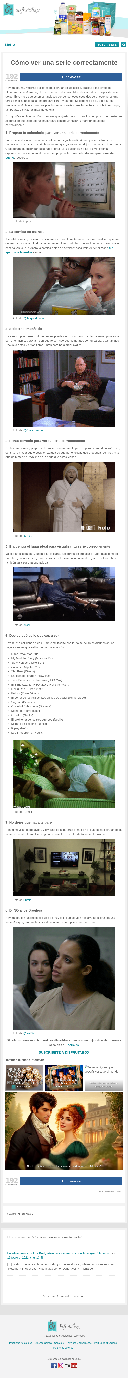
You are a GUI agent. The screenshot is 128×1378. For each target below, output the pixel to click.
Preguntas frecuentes (20, 1342)
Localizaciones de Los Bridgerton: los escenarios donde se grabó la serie (58, 1253)
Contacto (59, 1342)
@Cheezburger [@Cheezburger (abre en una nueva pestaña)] (33, 430)
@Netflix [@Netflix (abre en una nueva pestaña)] (28, 1033)
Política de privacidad (105, 1342)
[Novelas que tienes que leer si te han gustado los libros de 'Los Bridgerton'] (64, 1131)
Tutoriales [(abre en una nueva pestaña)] (72, 1045)
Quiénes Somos (43, 1342)
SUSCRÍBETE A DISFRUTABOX (64, 1052)
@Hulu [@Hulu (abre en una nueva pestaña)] (27, 535)
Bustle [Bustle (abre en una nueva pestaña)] (27, 900)
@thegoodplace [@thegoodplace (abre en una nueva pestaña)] (33, 318)
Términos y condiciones (79, 1342)
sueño (9, 157)
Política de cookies (63, 1347)
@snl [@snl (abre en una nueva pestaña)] (26, 625)
